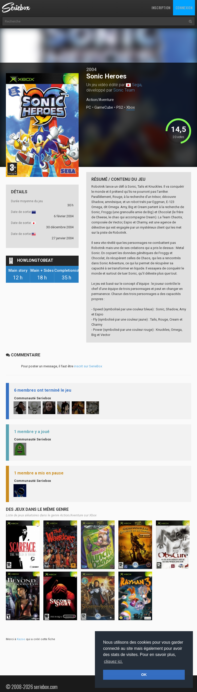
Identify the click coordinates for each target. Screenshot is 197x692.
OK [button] (144, 675)
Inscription (161, 7)
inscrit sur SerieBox (88, 366)
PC (88, 107)
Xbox (130, 107)
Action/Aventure (100, 99)
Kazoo (21, 639)
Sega (136, 84)
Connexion (184, 7)
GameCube (103, 107)
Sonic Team (124, 90)
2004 (91, 69)
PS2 (119, 107)
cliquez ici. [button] (113, 661)
